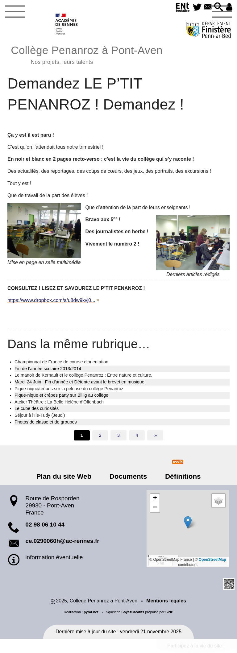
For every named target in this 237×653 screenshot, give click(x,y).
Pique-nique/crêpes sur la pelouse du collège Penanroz (69, 388)
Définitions (181, 476)
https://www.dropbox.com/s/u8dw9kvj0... (51, 300)
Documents (128, 476)
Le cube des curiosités (37, 408)
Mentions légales (166, 600)
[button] (217, 7)
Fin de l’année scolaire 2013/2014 (48, 368)
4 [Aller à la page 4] (137, 435)
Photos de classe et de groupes (46, 421)
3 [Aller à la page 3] (118, 435)
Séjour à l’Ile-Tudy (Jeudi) (40, 415)
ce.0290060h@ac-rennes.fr (62, 541)
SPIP (169, 612)
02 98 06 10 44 (44, 524)
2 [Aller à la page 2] (100, 435)
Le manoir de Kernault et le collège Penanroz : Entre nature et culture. (83, 375)
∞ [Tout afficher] (155, 435)
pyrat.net (91, 612)
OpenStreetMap (212, 559)
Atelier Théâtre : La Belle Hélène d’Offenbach (59, 401)
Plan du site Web (66, 476)
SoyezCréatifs (132, 612)
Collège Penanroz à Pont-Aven (86, 54)
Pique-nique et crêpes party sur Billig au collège (61, 395)
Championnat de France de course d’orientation (61, 361)
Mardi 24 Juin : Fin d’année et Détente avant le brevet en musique (79, 381)
